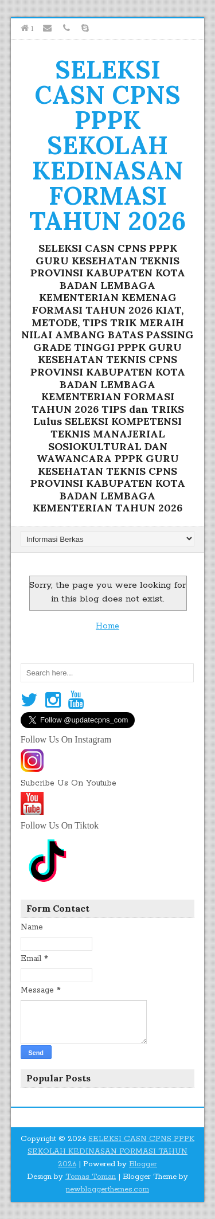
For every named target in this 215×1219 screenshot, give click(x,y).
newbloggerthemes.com (107, 1189)
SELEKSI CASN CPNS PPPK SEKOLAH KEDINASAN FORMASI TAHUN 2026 (107, 145)
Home (107, 626)
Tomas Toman (90, 1177)
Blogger (143, 1164)
